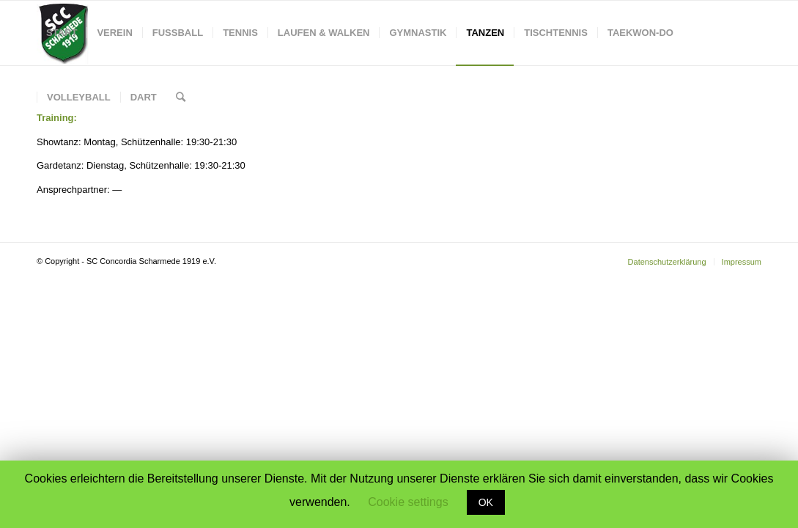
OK (486, 502)
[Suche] (180, 97)
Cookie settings (408, 502)
